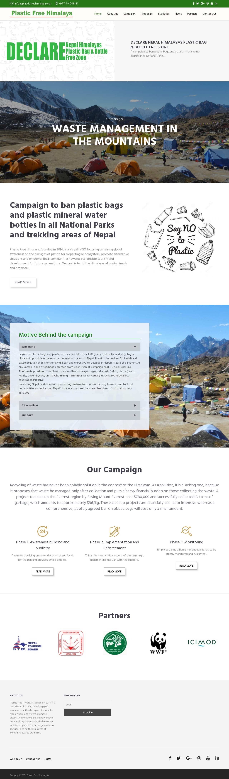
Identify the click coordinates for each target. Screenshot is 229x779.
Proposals (147, 14)
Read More (23, 282)
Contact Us (209, 14)
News (178, 14)
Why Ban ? (16, 759)
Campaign (129, 14)
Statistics (164, 14)
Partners (192, 14)
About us (112, 14)
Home (98, 14)
